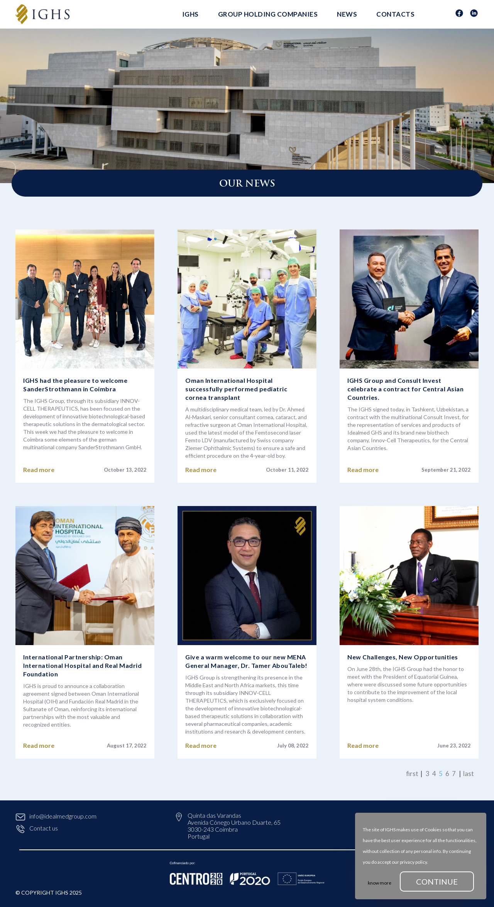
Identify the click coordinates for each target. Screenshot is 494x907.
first (412, 773)
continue (437, 881)
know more (379, 883)
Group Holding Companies (268, 14)
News (347, 14)
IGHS (190, 14)
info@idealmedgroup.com (55, 816)
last (468, 773)
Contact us (36, 828)
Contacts (395, 14)
